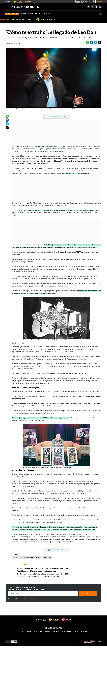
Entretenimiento (11, 27)
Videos (38, 13)
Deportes (47, 631)
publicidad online (58, 634)
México (30, 13)
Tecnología (55, 631)
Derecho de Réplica (52, 643)
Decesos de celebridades (27, 557)
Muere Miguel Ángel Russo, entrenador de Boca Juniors (36, 571)
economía (84, 631)
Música (38, 557)
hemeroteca (47, 634)
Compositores (47, 557)
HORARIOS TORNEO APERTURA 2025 (21, 19)
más (47, 13)
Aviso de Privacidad (44, 643)
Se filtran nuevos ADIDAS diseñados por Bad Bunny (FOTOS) (38, 577)
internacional (38, 631)
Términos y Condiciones (30, 599)
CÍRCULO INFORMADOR (47, 19)
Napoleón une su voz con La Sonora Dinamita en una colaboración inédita (43, 574)
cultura (76, 631)
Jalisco (23, 13)
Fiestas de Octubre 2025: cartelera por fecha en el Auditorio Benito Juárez (43, 568)
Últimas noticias (12, 13)
